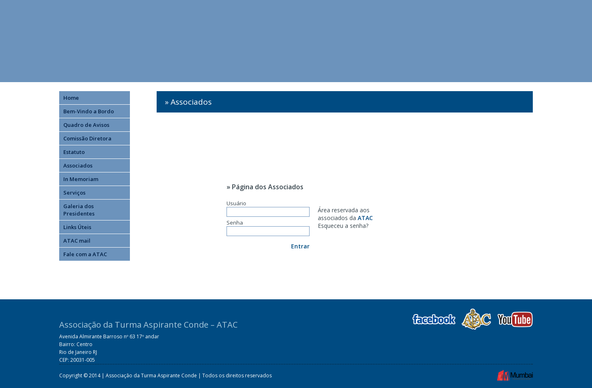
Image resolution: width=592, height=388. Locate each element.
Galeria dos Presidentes (79, 209)
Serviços (74, 192)
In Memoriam (80, 179)
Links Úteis (77, 227)
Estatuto (74, 152)
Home (71, 97)
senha (358, 226)
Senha (268, 227)
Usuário (268, 208)
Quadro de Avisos (86, 125)
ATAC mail (76, 240)
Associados (77, 165)
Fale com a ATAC (85, 254)
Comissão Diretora (87, 138)
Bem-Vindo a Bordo (88, 111)
